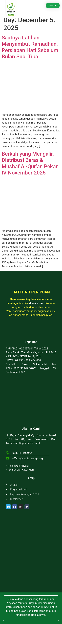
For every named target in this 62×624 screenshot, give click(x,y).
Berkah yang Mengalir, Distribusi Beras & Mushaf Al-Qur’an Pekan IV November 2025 (30, 163)
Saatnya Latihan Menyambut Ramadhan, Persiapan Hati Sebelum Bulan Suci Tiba (30, 47)
